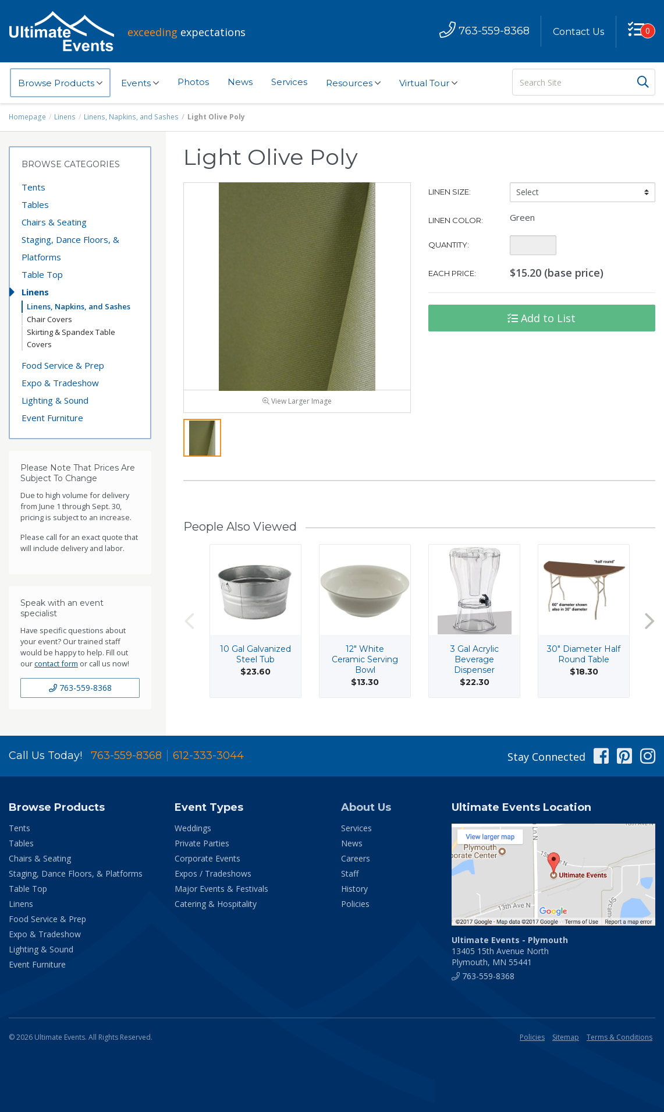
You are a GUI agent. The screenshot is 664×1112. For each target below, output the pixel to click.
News (240, 81)
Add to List (541, 318)
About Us (366, 810)
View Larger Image (297, 404)
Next (649, 624)
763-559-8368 (80, 687)
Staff (349, 876)
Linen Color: (455, 220)
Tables (35, 204)
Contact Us (577, 31)
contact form (56, 663)
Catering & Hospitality (216, 906)
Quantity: (448, 244)
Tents (33, 187)
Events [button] (140, 83)
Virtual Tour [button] (428, 83)
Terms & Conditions (619, 1040)
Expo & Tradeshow (60, 383)
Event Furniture (52, 417)
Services (289, 81)
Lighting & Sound (55, 400)
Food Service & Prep (63, 365)
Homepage (27, 117)
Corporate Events (207, 861)
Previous (189, 624)
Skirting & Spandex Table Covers (71, 338)
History (354, 891)
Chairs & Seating (54, 222)
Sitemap (565, 1040)
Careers (355, 861)
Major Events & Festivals (221, 891)
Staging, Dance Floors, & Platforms (70, 248)
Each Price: (452, 273)
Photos (193, 81)
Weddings (193, 830)
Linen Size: (449, 191)
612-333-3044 (208, 758)
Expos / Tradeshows (213, 876)
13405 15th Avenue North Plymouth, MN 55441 (510, 953)
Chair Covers (49, 319)
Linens (64, 117)
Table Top (42, 274)
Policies (355, 906)
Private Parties (202, 846)
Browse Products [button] (60, 83)
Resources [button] (353, 83)
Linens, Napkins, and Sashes (129, 117)
